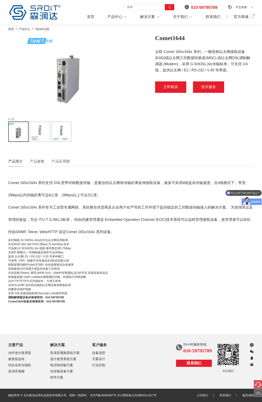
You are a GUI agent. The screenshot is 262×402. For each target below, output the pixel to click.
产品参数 (37, 161)
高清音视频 (16, 371)
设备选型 (98, 353)
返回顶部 (248, 395)
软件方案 (56, 377)
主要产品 (15, 345)
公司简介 (205, 395)
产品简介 (15, 161)
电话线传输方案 (61, 365)
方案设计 (98, 359)
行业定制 (98, 365)
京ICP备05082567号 (103, 395)
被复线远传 (16, 359)
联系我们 (213, 17)
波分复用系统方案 (63, 359)
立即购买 (170, 87)
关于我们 (183, 17)
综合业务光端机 (19, 365)
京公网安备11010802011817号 (137, 395)
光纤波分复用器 (19, 353)
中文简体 (241, 7)
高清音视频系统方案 (65, 353)
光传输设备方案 (61, 371)
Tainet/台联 (42, 29)
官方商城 (244, 16)
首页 (90, 17)
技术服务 (208, 87)
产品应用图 (61, 161)
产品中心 (117, 17)
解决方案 (150, 17)
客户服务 (99, 345)
